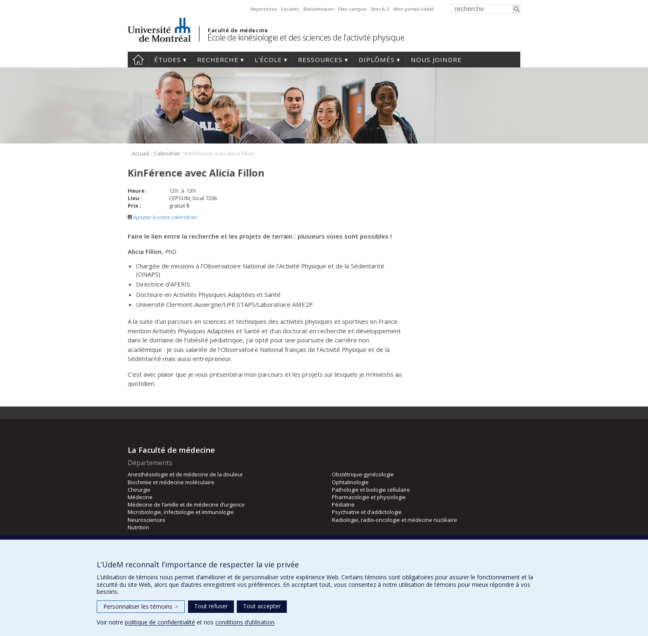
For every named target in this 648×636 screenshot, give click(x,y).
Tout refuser (211, 606)
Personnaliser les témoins (140, 606)
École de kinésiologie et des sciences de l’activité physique (305, 37)
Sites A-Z (379, 9)
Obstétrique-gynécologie (363, 474)
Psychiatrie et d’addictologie (367, 512)
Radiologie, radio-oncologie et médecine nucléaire (394, 520)
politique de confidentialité (160, 622)
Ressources (320, 59)
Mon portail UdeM (413, 9)
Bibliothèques (318, 9)
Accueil (138, 59)
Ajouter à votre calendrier (162, 217)
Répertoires (263, 9)
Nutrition (138, 527)
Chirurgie (139, 489)
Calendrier (167, 153)
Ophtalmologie (350, 482)
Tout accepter (262, 606)
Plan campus (352, 9)
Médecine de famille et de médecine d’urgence (186, 504)
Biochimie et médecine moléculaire (171, 482)
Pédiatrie (343, 504)
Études (167, 59)
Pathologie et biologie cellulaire (371, 489)
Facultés (290, 9)
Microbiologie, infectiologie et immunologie (181, 512)
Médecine (140, 497)
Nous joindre (436, 59)
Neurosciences (146, 520)
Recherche (217, 59)
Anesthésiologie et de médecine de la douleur (185, 474)
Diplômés (377, 59)
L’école (268, 59)
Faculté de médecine (238, 30)
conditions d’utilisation (244, 622)
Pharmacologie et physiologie (369, 497)
